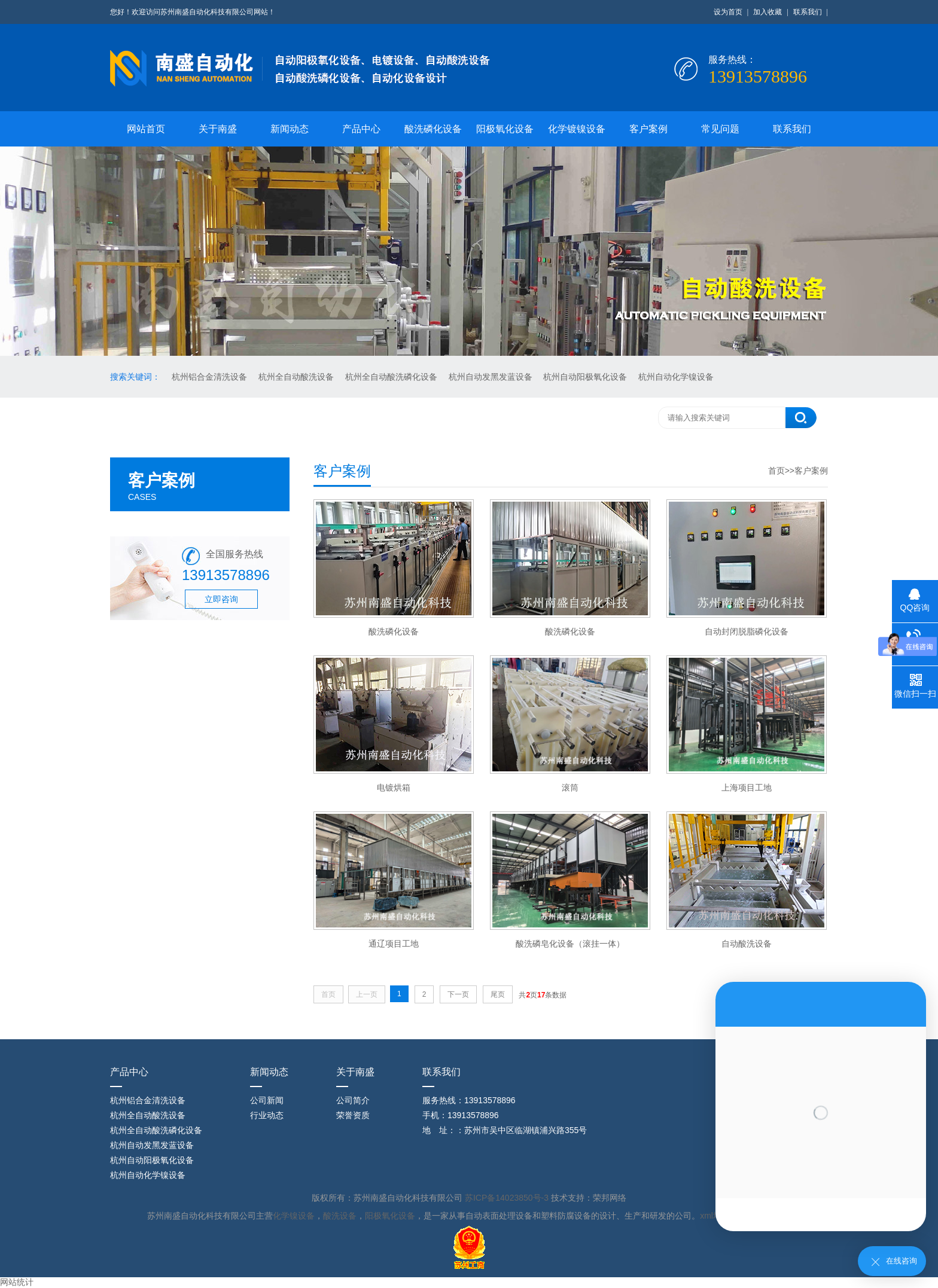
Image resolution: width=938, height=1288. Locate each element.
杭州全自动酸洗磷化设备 (392, 376)
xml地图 (715, 1215)
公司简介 (353, 1100)
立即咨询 (221, 599)
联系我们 (807, 12)
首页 (776, 470)
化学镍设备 (294, 1215)
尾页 (498, 994)
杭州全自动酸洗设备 (297, 376)
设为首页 (728, 12)
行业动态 (267, 1115)
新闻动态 (289, 129)
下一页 (458, 994)
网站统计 (17, 1282)
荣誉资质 (353, 1115)
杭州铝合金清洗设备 (210, 376)
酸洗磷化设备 (433, 129)
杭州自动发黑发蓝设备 (492, 376)
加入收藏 (767, 12)
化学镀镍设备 (576, 129)
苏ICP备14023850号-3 (508, 1197)
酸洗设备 (340, 1215)
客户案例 (648, 129)
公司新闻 (267, 1100)
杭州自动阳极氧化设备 (586, 376)
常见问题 (720, 129)
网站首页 (146, 129)
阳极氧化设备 (505, 129)
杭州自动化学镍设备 (676, 376)
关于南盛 (218, 129)
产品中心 (361, 129)
